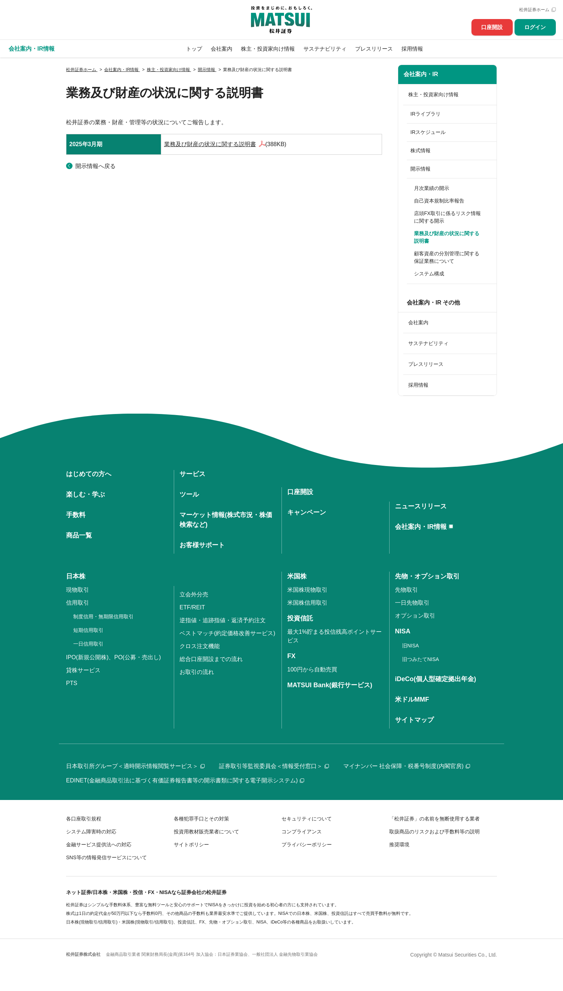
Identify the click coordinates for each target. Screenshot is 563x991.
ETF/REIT (192, 607)
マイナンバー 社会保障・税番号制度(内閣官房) (406, 766)
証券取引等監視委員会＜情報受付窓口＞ (274, 766)
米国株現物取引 (307, 590)
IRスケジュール (428, 132)
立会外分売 (194, 594)
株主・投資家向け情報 (268, 49)
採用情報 (412, 49)
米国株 (297, 576)
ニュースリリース (421, 506)
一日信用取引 (88, 644)
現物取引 (77, 590)
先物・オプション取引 (427, 576)
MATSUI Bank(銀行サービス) (329, 685)
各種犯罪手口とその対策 (201, 819)
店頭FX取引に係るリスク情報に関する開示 (447, 217)
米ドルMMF (412, 699)
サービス (192, 474)
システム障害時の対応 (91, 831)
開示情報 (420, 169)
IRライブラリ (425, 114)
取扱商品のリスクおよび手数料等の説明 (434, 831)
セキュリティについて (307, 819)
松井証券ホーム (534, 9)
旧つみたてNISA (420, 659)
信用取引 (77, 603)
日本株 (75, 576)
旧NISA (410, 645)
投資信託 (300, 618)
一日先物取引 (412, 603)
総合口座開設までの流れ (211, 659)
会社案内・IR (421, 74)
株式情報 (420, 150)
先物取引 (406, 590)
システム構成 (429, 273)
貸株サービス (83, 670)
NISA (402, 631)
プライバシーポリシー (307, 844)
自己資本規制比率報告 (439, 201)
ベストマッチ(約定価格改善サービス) (227, 633)
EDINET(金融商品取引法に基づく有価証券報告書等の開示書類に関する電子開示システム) (185, 780)
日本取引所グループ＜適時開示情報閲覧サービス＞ (135, 766)
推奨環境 (399, 844)
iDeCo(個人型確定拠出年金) (435, 679)
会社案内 (221, 49)
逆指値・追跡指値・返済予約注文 (223, 620)
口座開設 (492, 27)
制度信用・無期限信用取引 (103, 616)
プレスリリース (374, 49)
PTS (71, 683)
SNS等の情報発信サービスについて (106, 857)
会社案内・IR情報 (421, 526)
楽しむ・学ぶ (85, 494)
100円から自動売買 (312, 669)
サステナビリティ (324, 49)
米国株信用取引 (307, 603)
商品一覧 (79, 535)
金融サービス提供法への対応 (98, 844)
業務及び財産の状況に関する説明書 (210, 144)
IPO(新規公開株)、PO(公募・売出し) (113, 657)
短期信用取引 (88, 630)
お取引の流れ (197, 672)
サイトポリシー (191, 844)
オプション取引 (415, 616)
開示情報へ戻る (95, 166)
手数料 (75, 514)
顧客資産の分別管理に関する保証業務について (446, 257)
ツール (189, 494)
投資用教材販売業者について (206, 831)
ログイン (535, 27)
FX (291, 656)
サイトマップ (414, 720)
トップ (194, 49)
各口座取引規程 (83, 819)
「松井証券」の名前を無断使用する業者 (434, 819)
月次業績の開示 (431, 188)
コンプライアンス (302, 831)
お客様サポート (202, 545)
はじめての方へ (88, 474)
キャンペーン (306, 512)
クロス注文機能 (200, 646)
